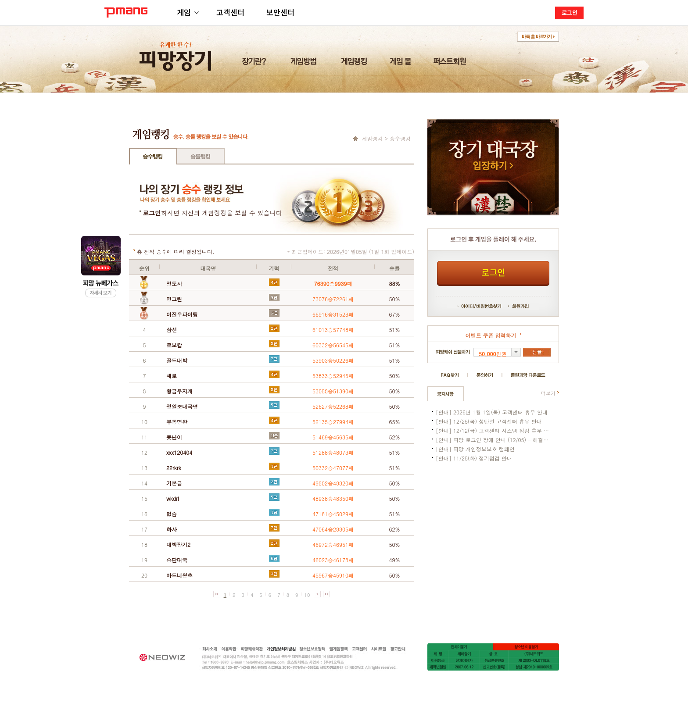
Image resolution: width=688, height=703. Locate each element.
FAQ (450, 375)
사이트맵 (379, 649)
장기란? (255, 63)
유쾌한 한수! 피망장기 (176, 51)
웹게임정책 (338, 649)
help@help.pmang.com (296, 662)
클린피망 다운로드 (528, 375)
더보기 (548, 393)
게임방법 (304, 63)
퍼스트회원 (451, 63)
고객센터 (230, 12)
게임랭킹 (355, 63)
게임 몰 (401, 63)
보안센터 (280, 12)
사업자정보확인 (336, 667)
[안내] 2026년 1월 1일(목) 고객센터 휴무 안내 (492, 412)
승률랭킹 (200, 156)
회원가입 (518, 306)
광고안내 (398, 649)
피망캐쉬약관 (251, 649)
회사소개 (210, 649)
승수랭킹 (153, 156)
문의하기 (485, 375)
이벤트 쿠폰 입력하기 (490, 335)
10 (307, 594)
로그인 (569, 12)
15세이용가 (460, 646)
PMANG (125, 12)
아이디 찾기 (465, 306)
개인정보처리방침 (281, 649)
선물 (537, 352)
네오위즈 (167, 657)
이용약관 (229, 649)
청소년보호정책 (312, 649)
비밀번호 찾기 (489, 306)
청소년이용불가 (526, 646)
